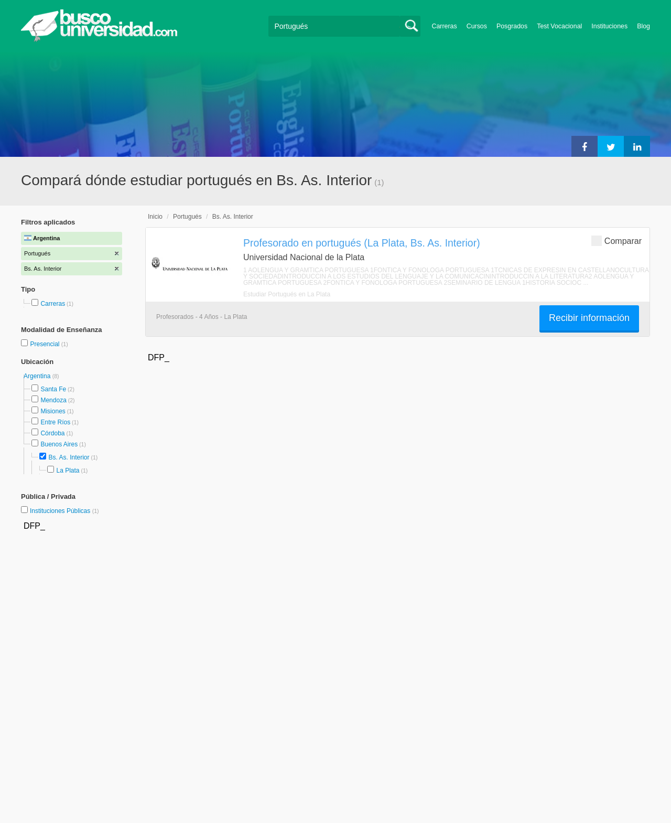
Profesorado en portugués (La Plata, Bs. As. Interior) (361, 243)
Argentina (38, 376)
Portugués (187, 216)
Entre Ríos (55, 422)
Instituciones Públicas (64, 511)
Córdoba (52, 433)
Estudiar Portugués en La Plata (286, 294)
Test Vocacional (559, 26)
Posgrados (511, 26)
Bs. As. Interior (68, 457)
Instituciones (609, 26)
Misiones (52, 411)
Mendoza (53, 400)
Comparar (616, 240)
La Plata (67, 470)
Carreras (444, 26)
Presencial (45, 344)
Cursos (477, 26)
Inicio (155, 216)
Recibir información (589, 318)
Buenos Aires (59, 444)
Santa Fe (53, 389)
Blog (643, 26)
